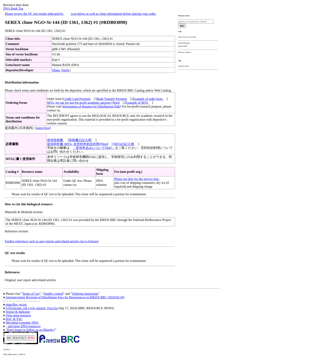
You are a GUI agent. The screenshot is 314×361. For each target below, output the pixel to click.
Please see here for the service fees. (136, 179)
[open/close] (43, 128)
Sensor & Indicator (18, 311)
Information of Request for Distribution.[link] (91, 106)
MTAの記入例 (124, 144)
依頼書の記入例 (80, 140)
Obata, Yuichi (60, 70)
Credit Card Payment (77, 99)
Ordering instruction (85, 293)
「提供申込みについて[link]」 (94, 147)
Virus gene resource (18, 315)
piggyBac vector (16, 304)
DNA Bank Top (13, 8)
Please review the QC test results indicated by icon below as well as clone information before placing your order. (80, 13)
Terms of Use (30, 293)
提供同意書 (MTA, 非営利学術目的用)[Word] (80, 144)
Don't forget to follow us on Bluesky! (31, 330)
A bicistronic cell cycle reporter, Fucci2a (31, 308)
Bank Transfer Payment (112, 99)
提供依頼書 (55, 140)
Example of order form (148, 99)
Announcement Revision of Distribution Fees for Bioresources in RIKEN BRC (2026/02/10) (64, 297)
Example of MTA (137, 102)
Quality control (53, 293)
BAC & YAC (14, 319)
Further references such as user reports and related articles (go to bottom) (52, 241)
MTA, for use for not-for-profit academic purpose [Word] (85, 102)
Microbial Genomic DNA (22, 322)
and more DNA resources (24, 326)
